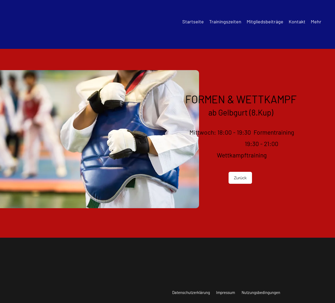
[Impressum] (225, 292)
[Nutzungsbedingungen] (261, 292)
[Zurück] (240, 178)
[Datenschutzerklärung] (191, 292)
